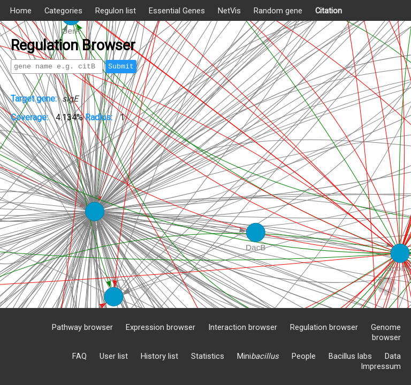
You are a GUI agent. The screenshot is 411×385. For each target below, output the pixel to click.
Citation (328, 11)
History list (159, 356)
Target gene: (34, 99)
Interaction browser (242, 327)
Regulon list (115, 11)
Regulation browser (324, 327)
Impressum (381, 366)
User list (114, 356)
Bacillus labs (350, 356)
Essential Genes (177, 11)
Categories (63, 11)
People (304, 356)
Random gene (278, 11)
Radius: (100, 117)
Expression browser (160, 327)
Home (21, 11)
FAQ (79, 356)
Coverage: (30, 117)
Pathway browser (82, 327)
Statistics (207, 356)
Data (393, 356)
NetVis (229, 11)
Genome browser (386, 332)
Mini (258, 356)
